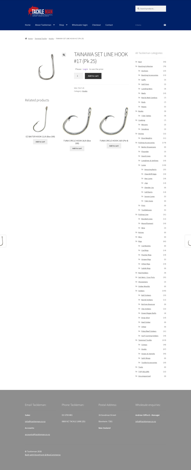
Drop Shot (145, 317)
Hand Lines (146, 156)
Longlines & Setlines (149, 160)
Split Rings (145, 358)
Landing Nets (146, 89)
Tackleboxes (146, 210)
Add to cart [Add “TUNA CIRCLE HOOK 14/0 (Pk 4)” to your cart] (114, 146)
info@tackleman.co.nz (35, 421)
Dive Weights (146, 138)
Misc (140, 237)
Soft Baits (148, 192)
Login (85, 69)
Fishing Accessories (146, 142)
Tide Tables (146, 115)
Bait (140, 62)
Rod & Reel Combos (149, 97)
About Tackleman (43, 25)
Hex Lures (148, 178)
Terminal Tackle (41, 38)
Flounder (145, 151)
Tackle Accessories (149, 362)
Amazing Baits (150, 169)
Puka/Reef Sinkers (148, 331)
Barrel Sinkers (147, 300)
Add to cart (93, 76)
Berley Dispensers (148, 147)
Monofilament (147, 223)
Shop (61, 25)
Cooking (141, 120)
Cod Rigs (145, 250)
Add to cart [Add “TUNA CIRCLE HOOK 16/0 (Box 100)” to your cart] (77, 148)
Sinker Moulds (144, 286)
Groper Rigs (146, 259)
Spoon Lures (149, 196)
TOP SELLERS (143, 371)
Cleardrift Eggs (150, 174)
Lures (143, 165)
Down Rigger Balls (148, 313)
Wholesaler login (80, 25)
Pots (143, 205)
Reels (143, 93)
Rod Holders (143, 273)
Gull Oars (145, 84)
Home (28, 25)
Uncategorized (144, 376)
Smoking (145, 129)
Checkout (96, 25)
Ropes (143, 106)
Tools (140, 367)
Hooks (51, 38)
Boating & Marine (145, 66)
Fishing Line (143, 214)
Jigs (146, 183)
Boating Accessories (149, 75)
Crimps (144, 344)
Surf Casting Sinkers (149, 336)
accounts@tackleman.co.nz (37, 434)
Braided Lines (147, 219)
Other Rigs (145, 264)
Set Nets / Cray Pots (146, 277)
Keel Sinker (145, 322)
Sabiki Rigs (146, 268)
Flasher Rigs (146, 255)
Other (143, 327)
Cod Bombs (146, 246)
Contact (109, 25)
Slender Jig (149, 187)
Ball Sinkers (146, 295)
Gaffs (143, 79)
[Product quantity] (78, 76)
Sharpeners (143, 282)
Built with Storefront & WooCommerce (42, 454)
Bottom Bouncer (148, 304)
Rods (143, 102)
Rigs (140, 241)
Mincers (144, 124)
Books (140, 111)
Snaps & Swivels (148, 353)
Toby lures (148, 201)
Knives (141, 232)
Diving (141, 133)
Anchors (144, 71)
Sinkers (141, 291)
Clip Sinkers (146, 309)
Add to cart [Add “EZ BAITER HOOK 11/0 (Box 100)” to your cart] (40, 142)
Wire (143, 228)
